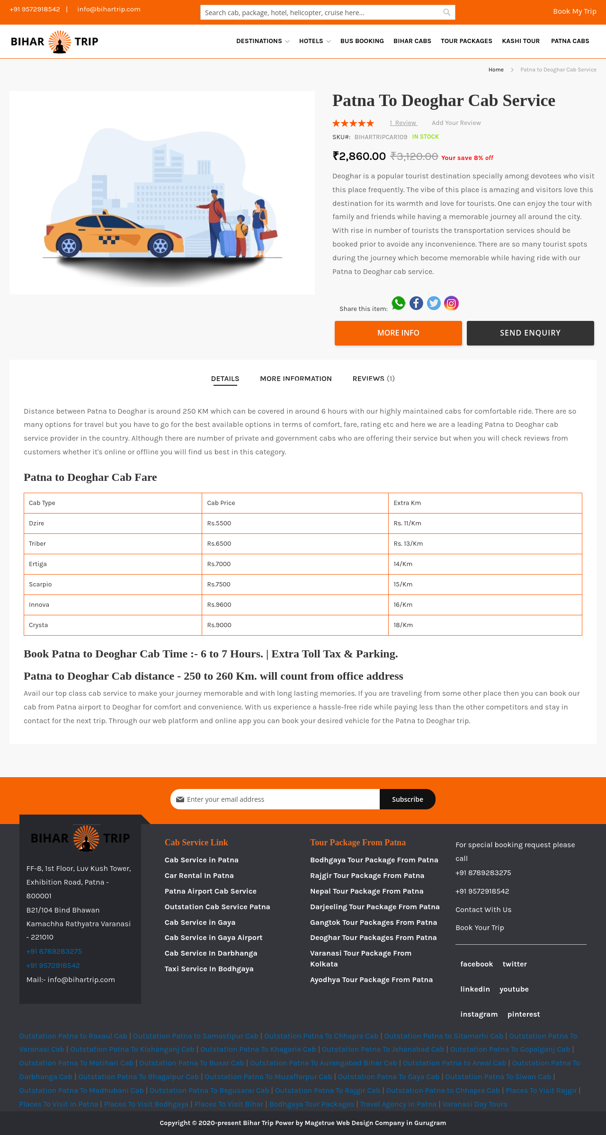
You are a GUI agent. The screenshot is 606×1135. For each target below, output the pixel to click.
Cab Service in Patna (202, 859)
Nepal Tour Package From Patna (367, 891)
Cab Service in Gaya (200, 922)
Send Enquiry (530, 333)
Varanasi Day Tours (474, 1104)
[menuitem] (263, 41)
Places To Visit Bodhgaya (146, 1104)
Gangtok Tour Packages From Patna (373, 922)
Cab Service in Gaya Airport (214, 937)
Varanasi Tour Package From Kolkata (361, 958)
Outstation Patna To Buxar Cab (191, 1062)
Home (496, 69)
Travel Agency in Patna (398, 1104)
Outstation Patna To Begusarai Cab (209, 1090)
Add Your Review (456, 123)
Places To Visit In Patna (58, 1104)
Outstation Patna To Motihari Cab (76, 1062)
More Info (398, 333)
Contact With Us (483, 909)
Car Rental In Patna (199, 875)
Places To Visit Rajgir (541, 1090)
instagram (479, 1014)
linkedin (475, 988)
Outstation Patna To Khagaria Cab (258, 1049)
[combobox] (327, 12)
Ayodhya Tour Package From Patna (371, 979)
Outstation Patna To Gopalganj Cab (510, 1049)
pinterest (524, 1014)
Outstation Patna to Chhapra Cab (443, 1090)
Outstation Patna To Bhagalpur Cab (138, 1076)
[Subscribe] (408, 799)
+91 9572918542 (53, 965)
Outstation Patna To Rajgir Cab (328, 1090)
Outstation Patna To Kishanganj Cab (132, 1049)
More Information (296, 378)
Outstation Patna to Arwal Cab (455, 1062)
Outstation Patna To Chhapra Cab (321, 1035)
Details (225, 378)
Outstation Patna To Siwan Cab (499, 1076)
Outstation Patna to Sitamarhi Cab (443, 1035)
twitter (515, 963)
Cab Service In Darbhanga (211, 953)
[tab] (225, 378)
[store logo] (54, 41)
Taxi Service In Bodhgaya (209, 968)
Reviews (374, 378)
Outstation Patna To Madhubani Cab (81, 1090)
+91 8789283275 (54, 951)
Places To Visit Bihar (229, 1104)
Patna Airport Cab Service (211, 891)
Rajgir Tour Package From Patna (367, 875)
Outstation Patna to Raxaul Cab (73, 1035)
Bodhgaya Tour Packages (311, 1104)
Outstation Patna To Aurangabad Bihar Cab (323, 1062)
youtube (514, 988)
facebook (476, 963)
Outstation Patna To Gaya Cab (389, 1076)
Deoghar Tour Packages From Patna (373, 937)
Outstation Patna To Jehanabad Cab (383, 1049)
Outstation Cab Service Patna (217, 906)
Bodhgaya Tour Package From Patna (374, 859)
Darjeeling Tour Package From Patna (375, 906)
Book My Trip (574, 11)
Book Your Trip (479, 927)
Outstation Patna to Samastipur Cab (195, 1035)
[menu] (412, 41)
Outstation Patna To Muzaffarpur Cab (268, 1076)
